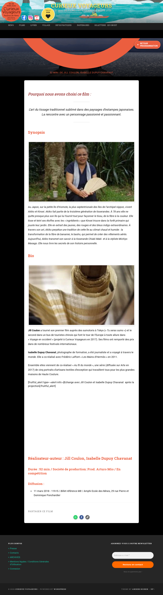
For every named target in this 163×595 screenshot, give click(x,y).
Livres (33, 25)
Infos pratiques (63, 25)
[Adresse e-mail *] (133, 555)
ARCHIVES (15, 557)
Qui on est (112, 25)
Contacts (14, 552)
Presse (13, 548)
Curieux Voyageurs (81, 5)
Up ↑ (153, 589)
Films (22, 25)
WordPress (60, 589)
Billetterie (100, 25)
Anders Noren (140, 589)
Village (46, 25)
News (11, 25)
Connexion (15, 568)
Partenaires (83, 25)
